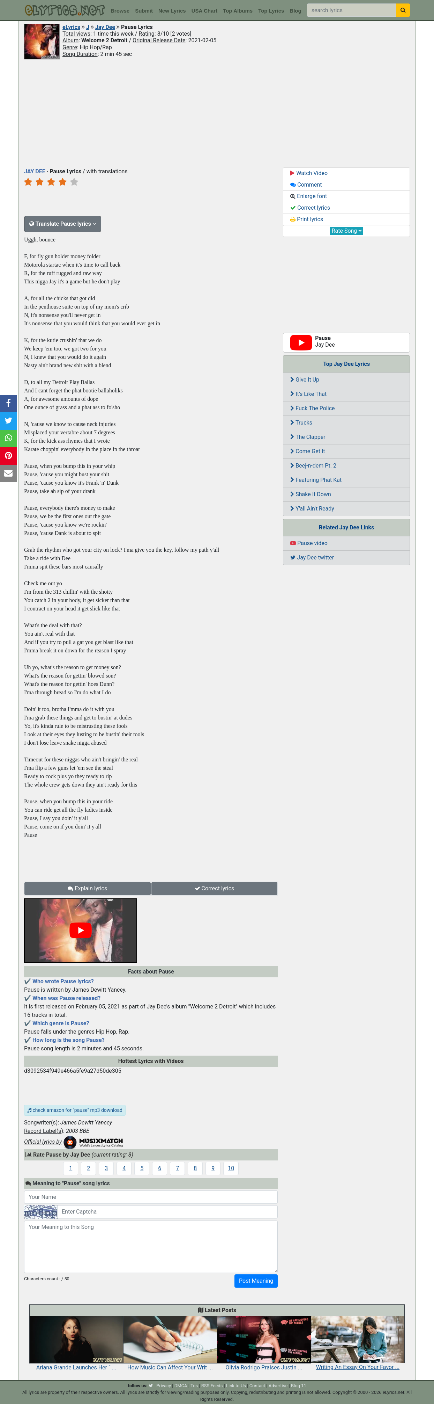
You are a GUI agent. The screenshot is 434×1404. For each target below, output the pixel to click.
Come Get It (307, 451)
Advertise (278, 1385)
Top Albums (238, 11)
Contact (257, 1385)
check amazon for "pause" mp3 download (74, 1110)
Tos (194, 1385)
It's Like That (308, 394)
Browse (120, 11)
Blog (295, 11)
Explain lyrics (87, 888)
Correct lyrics (214, 888)
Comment (306, 184)
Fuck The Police (312, 408)
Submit (144, 11)
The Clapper (307, 437)
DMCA (180, 1385)
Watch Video (309, 173)
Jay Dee (105, 27)
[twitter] (151, 1385)
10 (231, 1168)
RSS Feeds (212, 1385)
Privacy (163, 1385)
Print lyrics (306, 219)
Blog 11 (298, 1385)
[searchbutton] (403, 10)
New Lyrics (172, 11)
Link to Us (236, 1385)
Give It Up (304, 379)
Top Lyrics (271, 11)
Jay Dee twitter (312, 557)
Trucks (301, 422)
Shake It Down (310, 494)
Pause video (308, 543)
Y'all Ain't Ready (312, 508)
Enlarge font (308, 196)
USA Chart (204, 11)
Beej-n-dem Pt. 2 (313, 465)
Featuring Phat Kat (316, 480)
